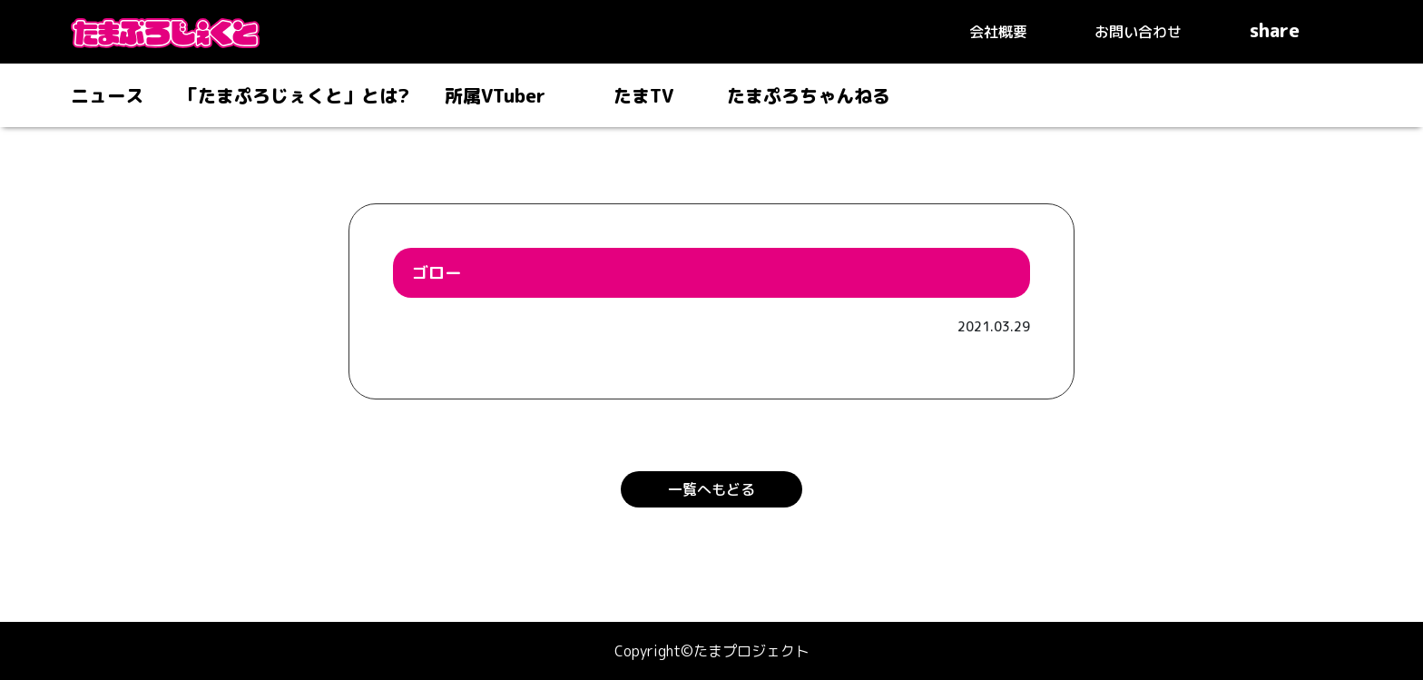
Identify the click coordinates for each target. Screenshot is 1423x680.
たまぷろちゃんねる (808, 95)
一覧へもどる (711, 489)
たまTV (643, 95)
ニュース (107, 95)
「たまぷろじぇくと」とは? (294, 95)
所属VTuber (495, 95)
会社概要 (998, 32)
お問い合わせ (1138, 32)
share (1301, 30)
